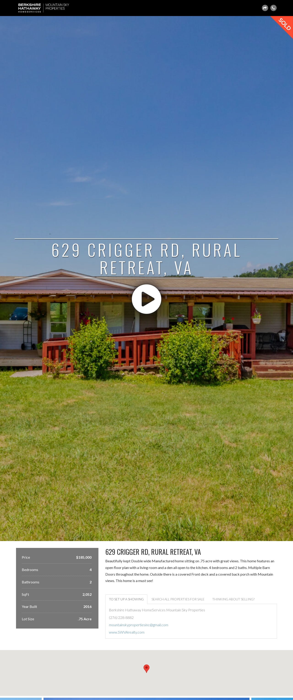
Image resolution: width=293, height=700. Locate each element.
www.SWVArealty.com (126, 632)
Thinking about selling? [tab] (233, 599)
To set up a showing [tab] (126, 599)
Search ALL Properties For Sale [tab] (178, 599)
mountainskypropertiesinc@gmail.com (138, 625)
